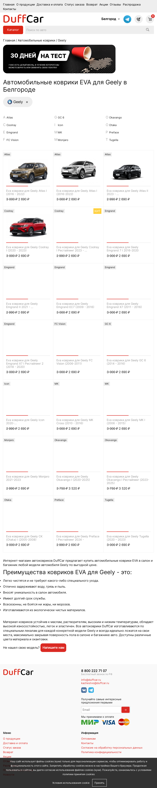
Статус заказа (74, 4)
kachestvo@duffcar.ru (95, 683)
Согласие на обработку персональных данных (111, 747)
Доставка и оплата (50, 4)
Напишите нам (53, 648)
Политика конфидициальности (101, 752)
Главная (9, 4)
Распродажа (132, 4)
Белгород (108, 19)
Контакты (9, 9)
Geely (17, 101)
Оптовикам (88, 738)
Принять (99, 782)
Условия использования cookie (71, 782)
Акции (103, 4)
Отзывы (115, 4)
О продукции (25, 4)
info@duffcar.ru (91, 679)
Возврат (92, 4)
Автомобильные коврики (36, 40)
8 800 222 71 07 (94, 671)
